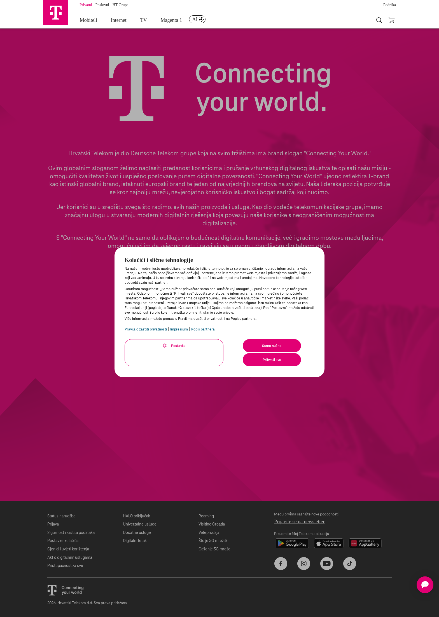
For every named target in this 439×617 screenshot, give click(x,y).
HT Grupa (124, 5)
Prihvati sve (286, 346)
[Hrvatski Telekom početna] (57, 14)
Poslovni (105, 5)
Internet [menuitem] (121, 20)
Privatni (89, 5)
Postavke (150, 345)
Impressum (179, 329)
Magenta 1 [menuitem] (173, 20)
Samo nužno (230, 346)
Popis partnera (203, 329)
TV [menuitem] (146, 20)
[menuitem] (199, 20)
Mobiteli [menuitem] (91, 20)
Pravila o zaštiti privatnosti (146, 329)
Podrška (389, 5)
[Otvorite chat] (416, 584)
